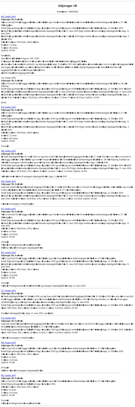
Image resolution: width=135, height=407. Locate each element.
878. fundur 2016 (8, 107)
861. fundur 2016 (8, 375)
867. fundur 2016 (8, 252)
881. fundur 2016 (8, 16)
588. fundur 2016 (8, 151)
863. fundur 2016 (8, 343)
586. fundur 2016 (8, 181)
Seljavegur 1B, (8, 19)
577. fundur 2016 (8, 291)
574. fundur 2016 (8, 318)
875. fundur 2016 (8, 209)
